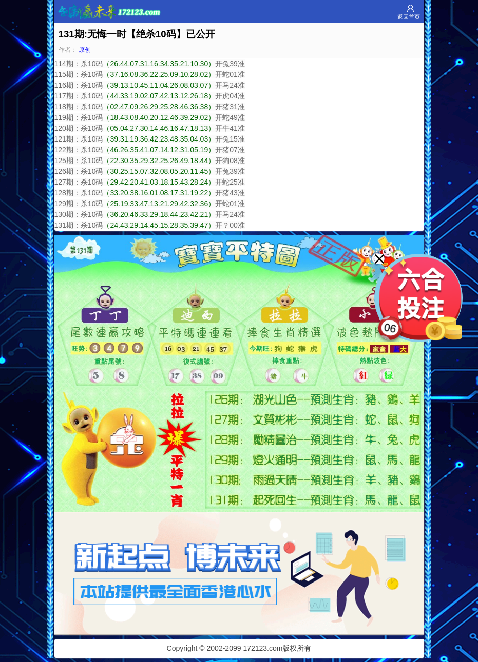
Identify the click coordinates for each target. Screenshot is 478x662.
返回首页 (408, 17)
